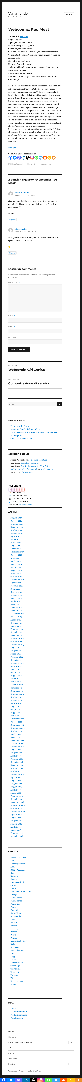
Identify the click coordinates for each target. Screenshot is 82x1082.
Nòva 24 (14, 929)
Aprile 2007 (15, 790)
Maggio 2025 (16, 518)
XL (12, 987)
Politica (14, 938)
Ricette (11, 1064)
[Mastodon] (19, 158)
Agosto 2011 (16, 703)
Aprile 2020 (16, 549)
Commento (14, 283)
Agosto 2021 (16, 536)
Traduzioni (12, 1059)
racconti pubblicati (19, 941)
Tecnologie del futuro (20, 426)
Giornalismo (16, 913)
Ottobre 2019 (16, 555)
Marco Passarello (17, 164)
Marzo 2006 (16, 830)
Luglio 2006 (16, 818)
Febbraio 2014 (17, 629)
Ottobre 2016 (16, 576)
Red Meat (24, 36)
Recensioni (15, 947)
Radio (13, 944)
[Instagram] (32, 158)
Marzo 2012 (16, 682)
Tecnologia (15, 966)
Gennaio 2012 (16, 688)
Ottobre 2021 (16, 530)
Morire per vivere (48, 469)
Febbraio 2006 (17, 833)
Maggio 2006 (16, 824)
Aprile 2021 (15, 539)
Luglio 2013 (15, 648)
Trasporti (15, 972)
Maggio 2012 (16, 675)
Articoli (11, 1048)
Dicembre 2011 (17, 691)
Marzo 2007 (16, 793)
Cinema (14, 879)
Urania (13, 984)
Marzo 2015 (16, 604)
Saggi (13, 956)
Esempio (12, 148)
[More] (54, 158)
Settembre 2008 (18, 746)
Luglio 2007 (16, 780)
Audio (13, 867)
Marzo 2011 (15, 716)
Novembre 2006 (18, 805)
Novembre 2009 (18, 728)
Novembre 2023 (17, 524)
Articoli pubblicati (18, 864)
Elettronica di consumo (21, 891)
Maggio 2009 (16, 737)
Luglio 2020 (16, 546)
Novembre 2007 (17, 768)
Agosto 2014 (16, 620)
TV (12, 978)
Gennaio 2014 (16, 632)
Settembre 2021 (17, 533)
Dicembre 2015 (17, 589)
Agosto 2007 (16, 777)
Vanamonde (18, 13)
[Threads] (28, 158)
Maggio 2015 (16, 598)
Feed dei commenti (19, 1015)
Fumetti (14, 910)
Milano (14, 922)
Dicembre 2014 (17, 610)
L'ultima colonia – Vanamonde (24, 469)
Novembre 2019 (17, 552)
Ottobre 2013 (16, 641)
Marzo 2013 (16, 654)
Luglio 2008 (16, 750)
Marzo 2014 (16, 626)
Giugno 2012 (16, 672)
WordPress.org (17, 1018)
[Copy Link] (49, 158)
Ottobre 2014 (16, 617)
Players (14, 932)
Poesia (13, 935)
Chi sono (12, 1037)
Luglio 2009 (16, 734)
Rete (12, 953)
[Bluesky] (15, 158)
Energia (14, 895)
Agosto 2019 (16, 558)
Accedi (13, 1009)
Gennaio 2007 (17, 799)
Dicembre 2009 (17, 725)
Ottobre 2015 (16, 592)
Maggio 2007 (16, 787)
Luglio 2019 (16, 561)
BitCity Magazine (18, 870)
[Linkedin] (23, 158)
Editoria (14, 888)
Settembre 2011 (17, 700)
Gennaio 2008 (17, 762)
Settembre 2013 (17, 644)
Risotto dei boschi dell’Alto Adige (25, 429)
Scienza (14, 959)
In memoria (16, 916)
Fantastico (15, 904)
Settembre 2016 (17, 580)
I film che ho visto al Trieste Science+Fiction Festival (34, 432)
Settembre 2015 (17, 595)
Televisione (16, 969)
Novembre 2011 (17, 694)
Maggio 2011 (16, 712)
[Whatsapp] (36, 158)
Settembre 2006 (18, 811)
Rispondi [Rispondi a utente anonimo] (12, 219)
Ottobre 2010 (16, 722)
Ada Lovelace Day (18, 857)
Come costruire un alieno (21, 438)
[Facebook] (10, 158)
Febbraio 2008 (17, 759)
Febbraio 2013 (17, 657)
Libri (13, 919)
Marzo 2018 (16, 573)
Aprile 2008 (16, 756)
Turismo (14, 975)
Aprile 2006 (16, 827)
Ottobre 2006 (16, 808)
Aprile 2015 (15, 601)
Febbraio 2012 (17, 685)
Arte (12, 861)
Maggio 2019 (16, 564)
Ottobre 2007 (16, 771)
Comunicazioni (17, 882)
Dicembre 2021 (17, 527)
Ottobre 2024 (16, 521)
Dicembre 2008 (17, 740)
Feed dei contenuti (19, 1012)
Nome (11, 316)
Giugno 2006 (16, 821)
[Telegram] (41, 158)
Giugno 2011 (16, 709)
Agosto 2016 (16, 583)
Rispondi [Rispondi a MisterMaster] (12, 253)
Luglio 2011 (15, 706)
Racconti (12, 1053)
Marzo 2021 (16, 542)
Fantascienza (16, 898)
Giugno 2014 (16, 623)
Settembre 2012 (17, 663)
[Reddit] (45, 158)
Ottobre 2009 (16, 731)
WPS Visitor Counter (25, 505)
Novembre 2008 (18, 743)
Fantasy (14, 907)
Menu (69, 15)
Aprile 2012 (15, 678)
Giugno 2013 (16, 651)
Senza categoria (45, 164)
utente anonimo (21, 192)
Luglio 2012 (16, 669)
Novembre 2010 (17, 719)
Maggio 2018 (16, 570)
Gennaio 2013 (16, 660)
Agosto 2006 (16, 814)
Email (11, 327)
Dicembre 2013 (17, 635)
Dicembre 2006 (17, 802)
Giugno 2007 (16, 784)
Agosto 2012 (16, 666)
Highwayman (16, 435)
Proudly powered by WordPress (30, 1071)
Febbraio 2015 (17, 607)
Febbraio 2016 (17, 586)
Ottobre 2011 (16, 697)
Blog (12, 873)
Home (11, 1032)
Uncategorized (17, 981)
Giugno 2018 (16, 567)
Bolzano (14, 876)
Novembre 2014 (17, 614)
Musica (14, 925)
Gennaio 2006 (17, 836)
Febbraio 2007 (17, 796)
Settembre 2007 (18, 774)
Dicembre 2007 (17, 765)
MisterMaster (20, 229)
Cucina (13, 885)
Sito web (12, 337)
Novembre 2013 (17, 638)
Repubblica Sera (17, 950)
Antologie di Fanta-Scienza (20, 1042)
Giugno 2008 (16, 753)
